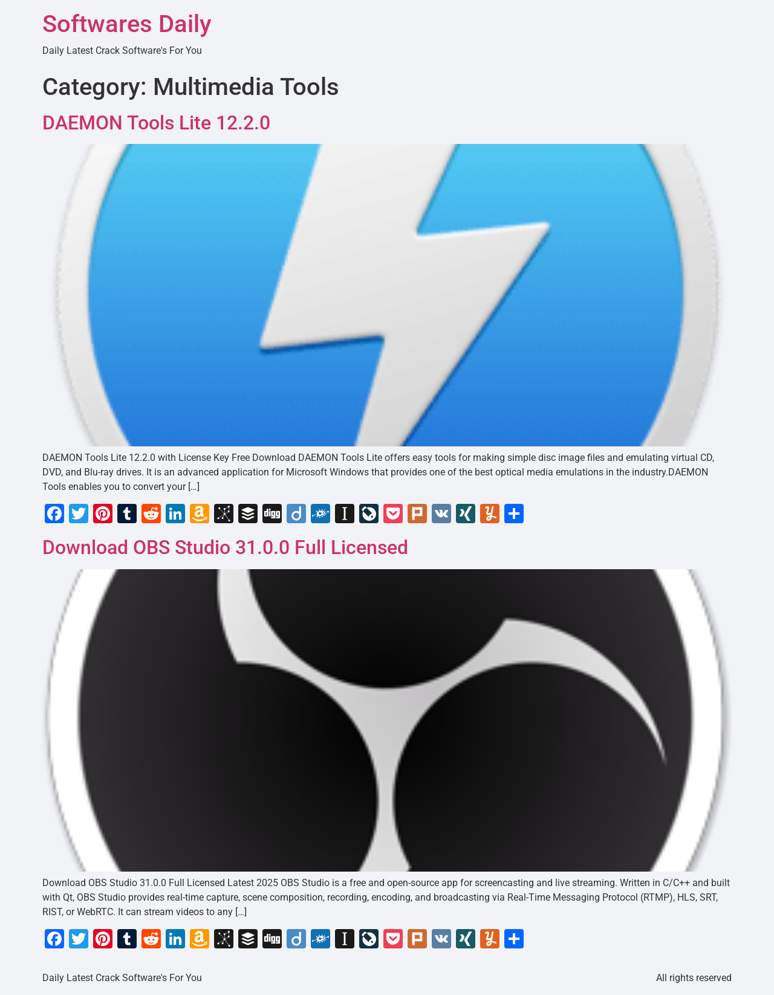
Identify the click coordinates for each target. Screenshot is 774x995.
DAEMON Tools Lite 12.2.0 (156, 122)
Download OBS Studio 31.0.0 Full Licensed (225, 547)
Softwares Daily (127, 24)
